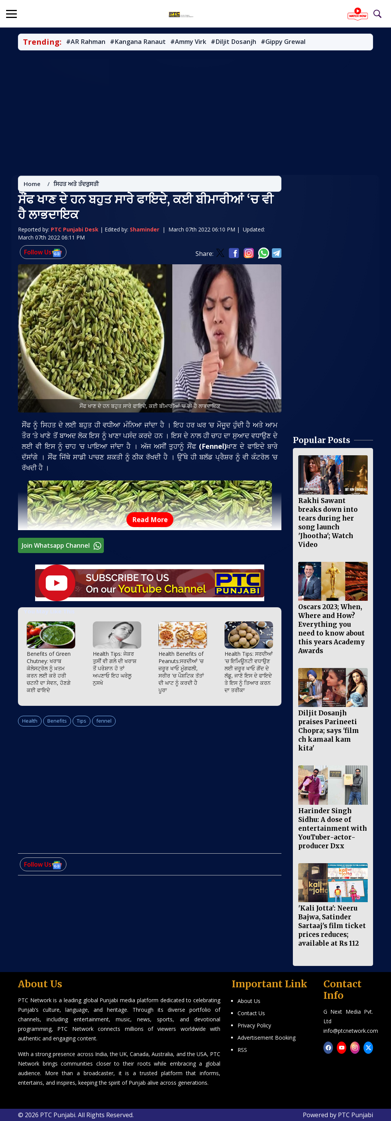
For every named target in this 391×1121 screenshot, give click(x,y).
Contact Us (251, 1013)
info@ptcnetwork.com (350, 1030)
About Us (249, 1001)
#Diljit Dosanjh (233, 42)
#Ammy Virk (188, 42)
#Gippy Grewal (283, 42)
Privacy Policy (254, 1025)
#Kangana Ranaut (138, 42)
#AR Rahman (85, 42)
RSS (242, 1049)
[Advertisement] (195, 113)
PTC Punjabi (355, 1115)
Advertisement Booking (267, 1037)
